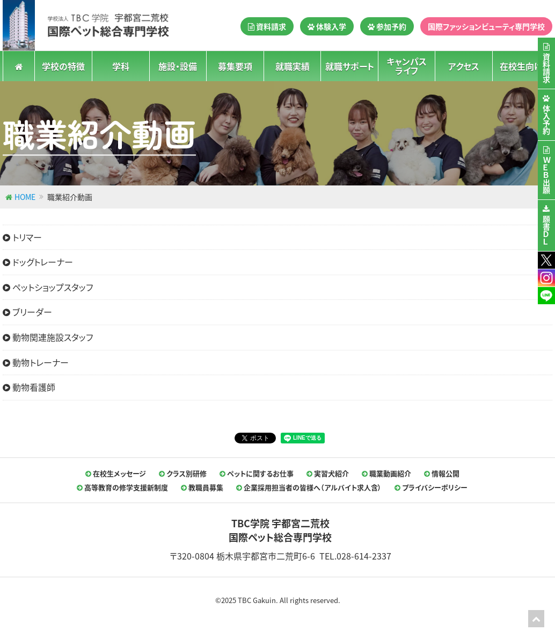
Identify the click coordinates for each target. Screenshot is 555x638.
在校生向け (521, 65)
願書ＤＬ (546, 231)
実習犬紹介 (327, 473)
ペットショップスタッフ (48, 287)
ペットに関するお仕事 (257, 473)
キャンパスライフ (406, 66)
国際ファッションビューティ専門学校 (486, 26)
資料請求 (267, 26)
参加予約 (387, 26)
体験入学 (327, 26)
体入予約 (546, 120)
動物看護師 (29, 387)
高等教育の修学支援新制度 (122, 487)
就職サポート (349, 65)
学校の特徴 (63, 65)
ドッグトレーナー (38, 261)
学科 (120, 65)
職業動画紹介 (386, 473)
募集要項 (235, 65)
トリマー (22, 237)
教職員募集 (202, 487)
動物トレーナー (36, 362)
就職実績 (292, 65)
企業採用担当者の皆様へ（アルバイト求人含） (309, 487)
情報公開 (441, 473)
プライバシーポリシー (431, 487)
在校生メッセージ (115, 473)
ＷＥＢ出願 (546, 175)
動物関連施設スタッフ (48, 337)
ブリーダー (27, 311)
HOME (24, 196)
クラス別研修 (183, 473)
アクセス (463, 65)
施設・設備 (177, 65)
